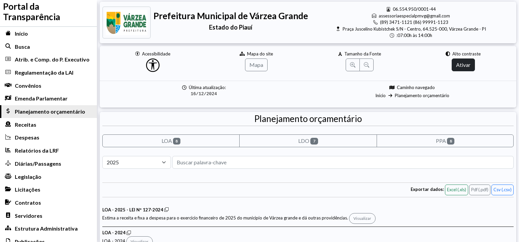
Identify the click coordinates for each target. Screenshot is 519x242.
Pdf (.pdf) (479, 189)
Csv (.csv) (502, 189)
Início (380, 95)
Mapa (256, 65)
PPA (445, 141)
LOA (171, 141)
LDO (308, 141)
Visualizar (362, 218)
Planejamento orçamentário (422, 95)
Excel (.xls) (456, 189)
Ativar (463, 65)
